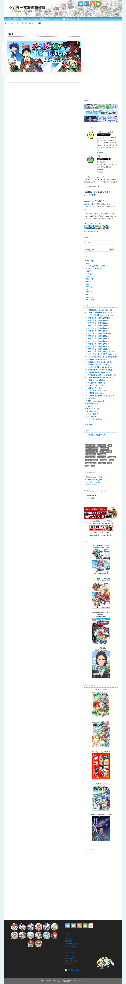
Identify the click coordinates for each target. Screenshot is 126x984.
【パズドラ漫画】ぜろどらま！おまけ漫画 (102, 357)
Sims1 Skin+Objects (94, 480)
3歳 (93, 466)
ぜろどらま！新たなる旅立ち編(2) (100, 354)
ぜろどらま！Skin (93, 482)
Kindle (100, 547)
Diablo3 (112, 457)
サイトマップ (69, 963)
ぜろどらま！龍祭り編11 (97, 320)
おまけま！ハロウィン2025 (98, 365)
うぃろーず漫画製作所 (26, 7)
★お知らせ (56, 19)
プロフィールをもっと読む (96, 177)
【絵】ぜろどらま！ (95, 390)
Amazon (95, 547)
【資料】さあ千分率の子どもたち (100, 396)
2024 (89, 281)
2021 (89, 289)
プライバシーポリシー (72, 961)
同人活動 (104, 460)
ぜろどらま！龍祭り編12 (97, 323)
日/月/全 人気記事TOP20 (96, 435)
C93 (111, 460)
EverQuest (91, 454)
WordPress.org (70, 946)
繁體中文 (99, 535)
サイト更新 (92, 414)
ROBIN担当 (104, 448)
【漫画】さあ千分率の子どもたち (99, 313)
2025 (89, 279)
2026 (89, 261)
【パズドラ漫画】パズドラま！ (98, 367)
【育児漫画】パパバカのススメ (98, 310)
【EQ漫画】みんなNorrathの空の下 (100, 375)
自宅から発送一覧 (94, 523)
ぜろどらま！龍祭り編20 (97, 346)
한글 (110, 535)
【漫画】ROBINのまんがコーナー (99, 377)
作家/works (45, 19)
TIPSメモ (90, 406)
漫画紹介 (90, 425)
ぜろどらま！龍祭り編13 (97, 326)
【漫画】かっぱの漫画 (95, 380)
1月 (89, 276)
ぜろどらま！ (91, 457)
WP (110, 445)
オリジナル (101, 457)
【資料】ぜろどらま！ (96, 393)
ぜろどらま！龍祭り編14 (97, 328)
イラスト (102, 463)
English (102, 454)
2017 (90, 300)
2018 (89, 297)
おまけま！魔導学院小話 (97, 359)
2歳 (88, 466)
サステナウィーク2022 (96, 385)
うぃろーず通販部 (92, 460)
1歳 (110, 463)
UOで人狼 (90, 498)
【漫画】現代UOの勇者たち (98, 372)
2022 (89, 287)
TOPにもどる (73, 970)
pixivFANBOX (90, 195)
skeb (101, 152)
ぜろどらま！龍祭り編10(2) (98, 318)
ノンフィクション (92, 451)
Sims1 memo (92, 485)
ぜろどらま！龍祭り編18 (97, 341)
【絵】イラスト (92, 388)
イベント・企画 (93, 419)
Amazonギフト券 (91, 204)
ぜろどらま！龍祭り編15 (97, 331)
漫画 (16, 19)
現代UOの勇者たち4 (94, 268)
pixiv (101, 172)
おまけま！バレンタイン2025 (98, 362)
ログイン (68, 938)
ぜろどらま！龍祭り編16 (97, 336)
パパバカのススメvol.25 (96, 266)
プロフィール (69, 956)
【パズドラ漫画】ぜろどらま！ (98, 315)
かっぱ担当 (101, 445)
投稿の (69, 941)
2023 (89, 284)
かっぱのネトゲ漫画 (95, 383)
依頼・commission (95, 401)
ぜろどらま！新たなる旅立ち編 (99, 351)
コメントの (71, 944)
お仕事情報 (92, 416)
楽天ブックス (105, 547)
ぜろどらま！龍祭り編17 (97, 339)
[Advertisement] (102, 47)
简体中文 (105, 535)
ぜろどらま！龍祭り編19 (97, 344)
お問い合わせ (70, 19)
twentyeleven (92, 448)
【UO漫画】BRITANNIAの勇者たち (99, 370)
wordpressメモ (92, 403)
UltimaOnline (106, 451)
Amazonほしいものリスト (95, 201)
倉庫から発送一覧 (107, 523)
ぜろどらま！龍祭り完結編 (97, 349)
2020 (89, 292)
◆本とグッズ (32, 19)
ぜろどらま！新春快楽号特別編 (99, 333)
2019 (89, 294)
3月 (89, 271)
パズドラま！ (91, 445)
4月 (89, 263)
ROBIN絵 (91, 398)
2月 (89, 274)
